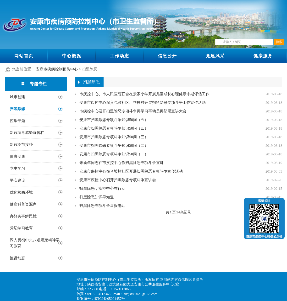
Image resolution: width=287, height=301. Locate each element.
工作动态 (119, 55)
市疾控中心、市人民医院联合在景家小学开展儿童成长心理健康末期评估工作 (144, 94)
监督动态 (17, 258)
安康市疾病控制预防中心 (57, 69)
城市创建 (17, 97)
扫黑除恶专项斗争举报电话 (102, 206)
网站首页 (23, 55)
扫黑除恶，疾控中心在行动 (102, 188)
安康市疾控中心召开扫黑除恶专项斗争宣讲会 (117, 180)
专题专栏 (38, 83)
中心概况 (71, 55)
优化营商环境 (21, 192)
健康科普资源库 (23, 204)
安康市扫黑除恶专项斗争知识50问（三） (113, 137)
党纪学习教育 (21, 228)
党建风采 (215, 55)
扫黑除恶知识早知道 (96, 197)
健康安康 (17, 156)
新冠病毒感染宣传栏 (27, 133)
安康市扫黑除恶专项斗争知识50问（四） (113, 128)
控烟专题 (17, 121)
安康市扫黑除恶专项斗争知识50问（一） (113, 154)
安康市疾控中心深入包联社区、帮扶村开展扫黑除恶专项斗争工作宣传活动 (142, 102)
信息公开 (167, 55)
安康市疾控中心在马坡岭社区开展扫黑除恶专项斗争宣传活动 (131, 171)
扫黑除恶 (17, 109)
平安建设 (17, 180)
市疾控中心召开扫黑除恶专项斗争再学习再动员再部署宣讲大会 (133, 111)
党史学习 (17, 168)
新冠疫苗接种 (21, 145)
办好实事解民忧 (23, 216)
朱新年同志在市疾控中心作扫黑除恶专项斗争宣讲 (121, 163)
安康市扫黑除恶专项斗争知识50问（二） (113, 145)
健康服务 (263, 55)
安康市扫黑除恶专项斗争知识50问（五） (113, 120)
